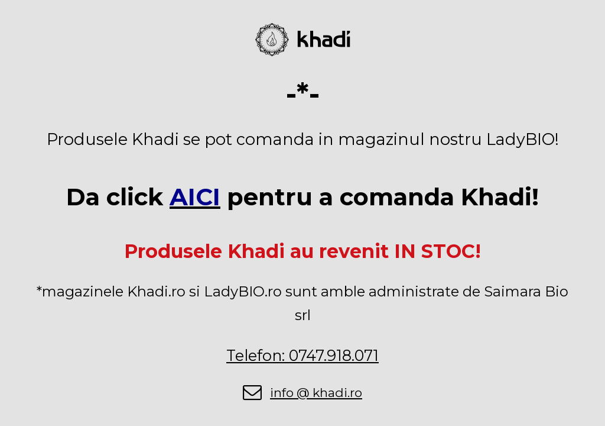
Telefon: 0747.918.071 (302, 355)
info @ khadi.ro (316, 392)
